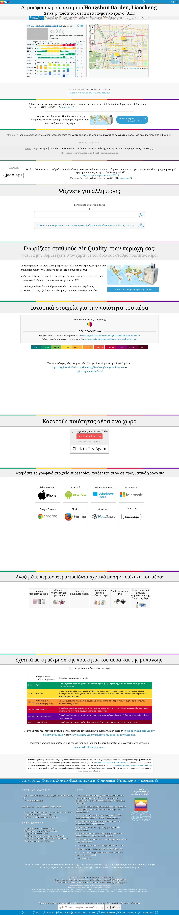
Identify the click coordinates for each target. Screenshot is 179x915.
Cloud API (131, 549)
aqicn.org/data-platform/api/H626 (101, 175)
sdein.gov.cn (66, 107)
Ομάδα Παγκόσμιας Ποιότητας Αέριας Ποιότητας (133, 800)
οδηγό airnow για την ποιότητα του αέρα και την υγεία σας (103, 769)
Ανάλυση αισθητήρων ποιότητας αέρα (41, 852)
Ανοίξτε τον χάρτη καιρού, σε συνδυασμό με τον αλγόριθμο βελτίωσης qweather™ (98, 857)
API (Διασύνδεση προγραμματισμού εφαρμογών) (46, 873)
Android (75, 528)
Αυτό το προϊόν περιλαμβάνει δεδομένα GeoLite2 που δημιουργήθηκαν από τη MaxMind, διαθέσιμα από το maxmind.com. (100, 844)
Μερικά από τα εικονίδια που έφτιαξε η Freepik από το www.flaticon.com (100, 875)
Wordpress (103, 550)
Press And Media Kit (33, 835)
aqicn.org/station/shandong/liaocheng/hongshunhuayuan (111, 374)
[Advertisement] (89, 252)
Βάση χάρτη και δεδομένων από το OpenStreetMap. (101, 884)
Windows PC (131, 528)
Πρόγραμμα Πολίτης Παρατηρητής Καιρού (97, 862)
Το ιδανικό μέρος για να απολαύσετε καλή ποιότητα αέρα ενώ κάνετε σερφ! (99, 888)
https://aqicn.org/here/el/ (89, 142)
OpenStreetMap (134, 68)
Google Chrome (47, 550)
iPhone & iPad (47, 528)
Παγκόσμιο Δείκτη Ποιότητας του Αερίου (113, 797)
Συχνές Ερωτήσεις (32, 858)
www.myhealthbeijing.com (89, 782)
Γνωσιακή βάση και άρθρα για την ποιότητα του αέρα (48, 847)
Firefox (75, 550)
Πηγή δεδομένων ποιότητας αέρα (39, 863)
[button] (116, 56)
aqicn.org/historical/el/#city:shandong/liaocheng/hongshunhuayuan (88, 402)
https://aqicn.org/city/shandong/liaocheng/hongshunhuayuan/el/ (89, 153)
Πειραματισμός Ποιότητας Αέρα (38, 849)
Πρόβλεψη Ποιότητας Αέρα (36, 868)
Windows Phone (103, 528)
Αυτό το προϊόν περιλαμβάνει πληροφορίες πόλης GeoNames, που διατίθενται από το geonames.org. (98, 851)
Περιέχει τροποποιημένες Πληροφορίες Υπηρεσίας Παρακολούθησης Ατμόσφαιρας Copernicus (98, 869)
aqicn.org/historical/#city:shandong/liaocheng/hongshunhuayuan (110, 370)
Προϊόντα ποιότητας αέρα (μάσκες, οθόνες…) (44, 871)
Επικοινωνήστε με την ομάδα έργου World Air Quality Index (47, 831)
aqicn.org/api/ (124, 178)
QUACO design (84, 893)
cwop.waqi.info (82, 865)
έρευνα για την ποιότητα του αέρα (41, 841)
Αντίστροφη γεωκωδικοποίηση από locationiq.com (100, 880)
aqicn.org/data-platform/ (89, 406)
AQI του (44, 26)
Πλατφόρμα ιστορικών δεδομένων (39, 876)
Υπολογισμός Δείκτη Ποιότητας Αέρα (40, 866)
